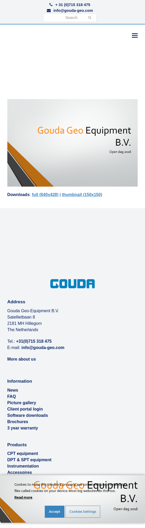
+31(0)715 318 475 (34, 341)
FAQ (11, 396)
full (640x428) (45, 194)
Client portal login (25, 409)
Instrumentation (23, 466)
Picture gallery (21, 403)
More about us (21, 359)
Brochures (17, 421)
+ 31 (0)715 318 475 (72, 5)
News (12, 390)
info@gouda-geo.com (73, 10)
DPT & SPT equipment (29, 460)
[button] (135, 35)
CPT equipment (22, 453)
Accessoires (19, 472)
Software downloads (27, 415)
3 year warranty (22, 428)
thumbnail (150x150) (82, 194)
